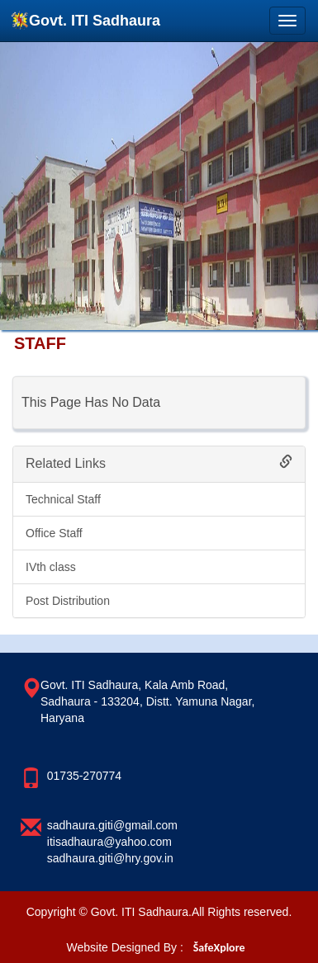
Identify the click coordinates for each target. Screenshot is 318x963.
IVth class (51, 567)
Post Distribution (68, 600)
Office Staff (54, 533)
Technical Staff (63, 499)
